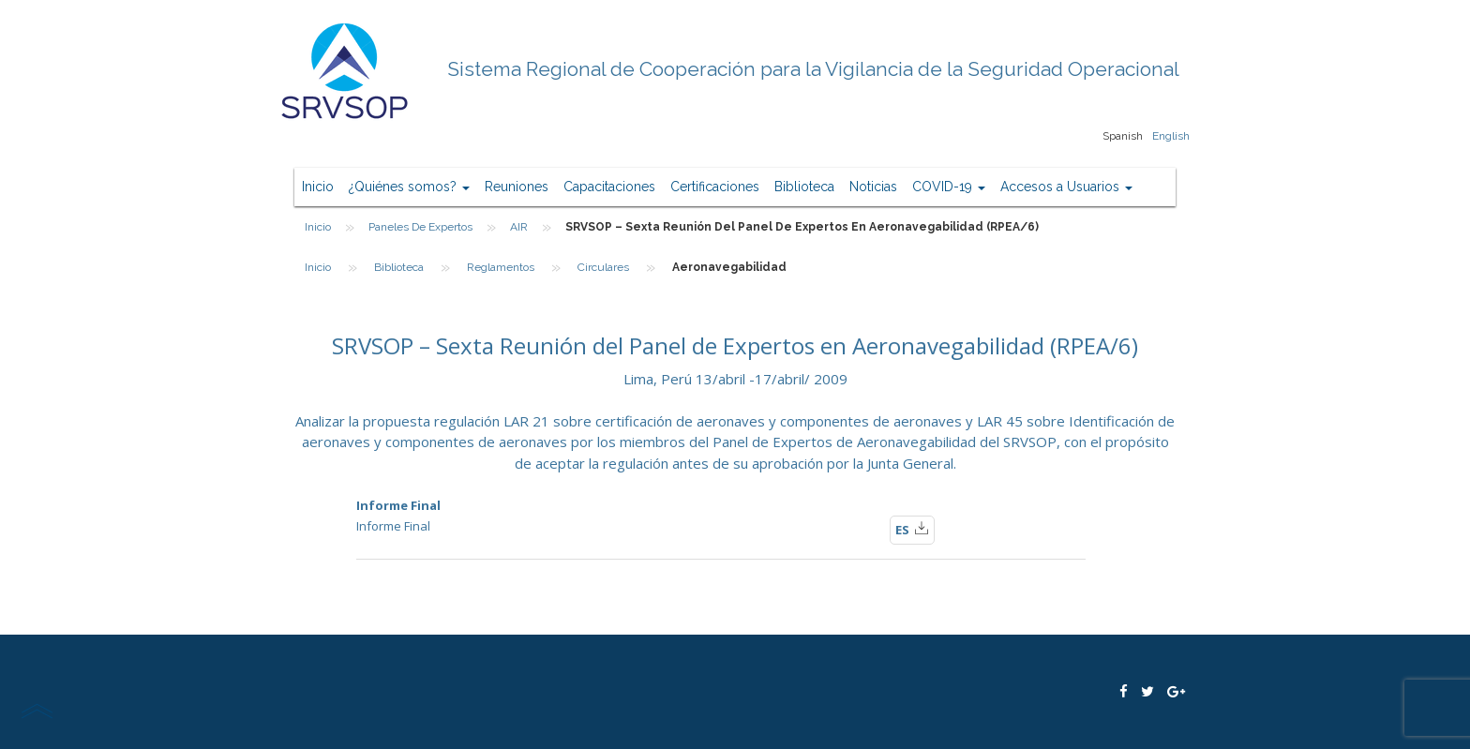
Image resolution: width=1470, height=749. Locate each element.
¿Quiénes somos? (409, 186)
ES (912, 528)
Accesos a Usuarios (1066, 186)
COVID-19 (948, 186)
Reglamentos (500, 267)
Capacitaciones (609, 186)
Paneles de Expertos (420, 226)
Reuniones (516, 186)
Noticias (873, 186)
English (1171, 135)
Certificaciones (714, 186)
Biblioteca (804, 186)
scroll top (36, 710)
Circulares (603, 267)
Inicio (318, 186)
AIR (519, 226)
